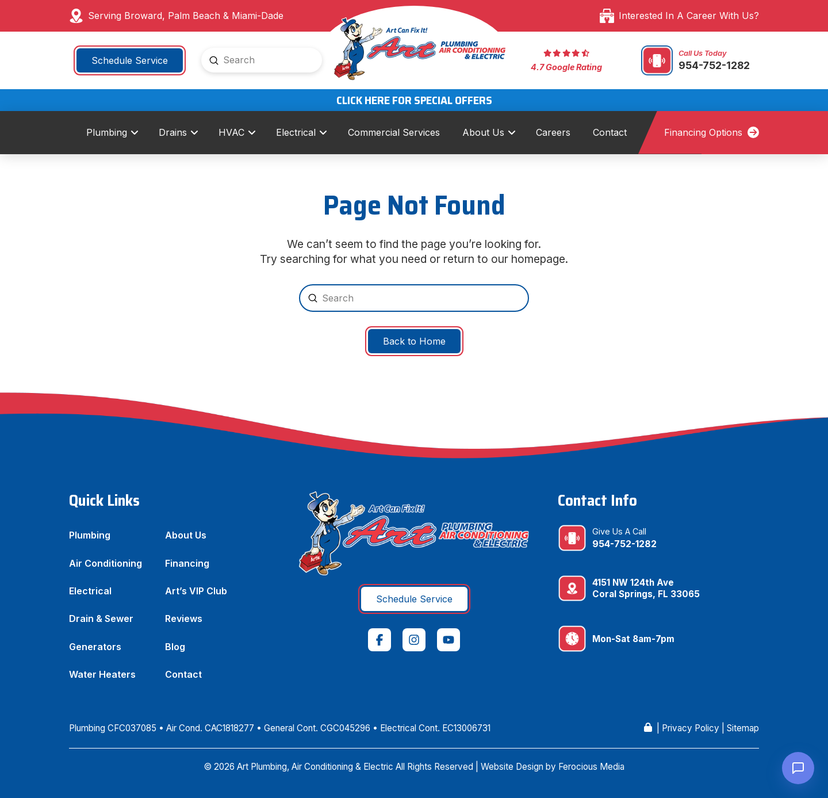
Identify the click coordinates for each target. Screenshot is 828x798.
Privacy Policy (690, 728)
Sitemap (743, 728)
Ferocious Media (591, 766)
